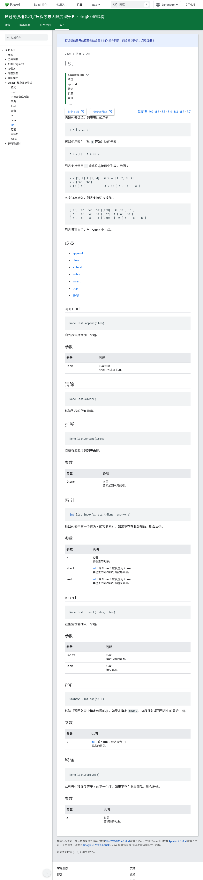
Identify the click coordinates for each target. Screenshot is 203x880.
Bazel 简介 (40, 4)
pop (75, 288)
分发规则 (45, 25)
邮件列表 (114, 40)
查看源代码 (102, 111)
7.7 (188, 112)
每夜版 (142, 112)
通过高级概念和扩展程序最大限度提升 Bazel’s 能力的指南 (55, 16)
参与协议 (133, 40)
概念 (7, 25)
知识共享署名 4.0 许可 (117, 841)
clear (76, 260)
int (72, 514)
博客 (60, 874)
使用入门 (61, 4)
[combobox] (130, 4)
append (78, 253)
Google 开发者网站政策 (96, 845)
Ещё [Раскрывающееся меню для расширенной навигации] (94, 4)
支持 (133, 874)
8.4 (170, 112)
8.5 (164, 112)
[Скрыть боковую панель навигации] (47, 873)
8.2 (182, 112)
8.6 (157, 112)
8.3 (176, 112)
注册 (149, 40)
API (88, 53)
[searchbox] (26, 37)
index (76, 274)
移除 (76, 295)
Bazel (68, 53)
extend (77, 267)
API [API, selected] (62, 25)
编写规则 (24, 25)
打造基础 (70, 40)
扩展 (78, 53)
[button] (26, 50)
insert (76, 281)
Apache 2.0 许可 (178, 841)
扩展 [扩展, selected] (79, 4)
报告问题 (76, 111)
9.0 (151, 112)
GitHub (190, 4)
